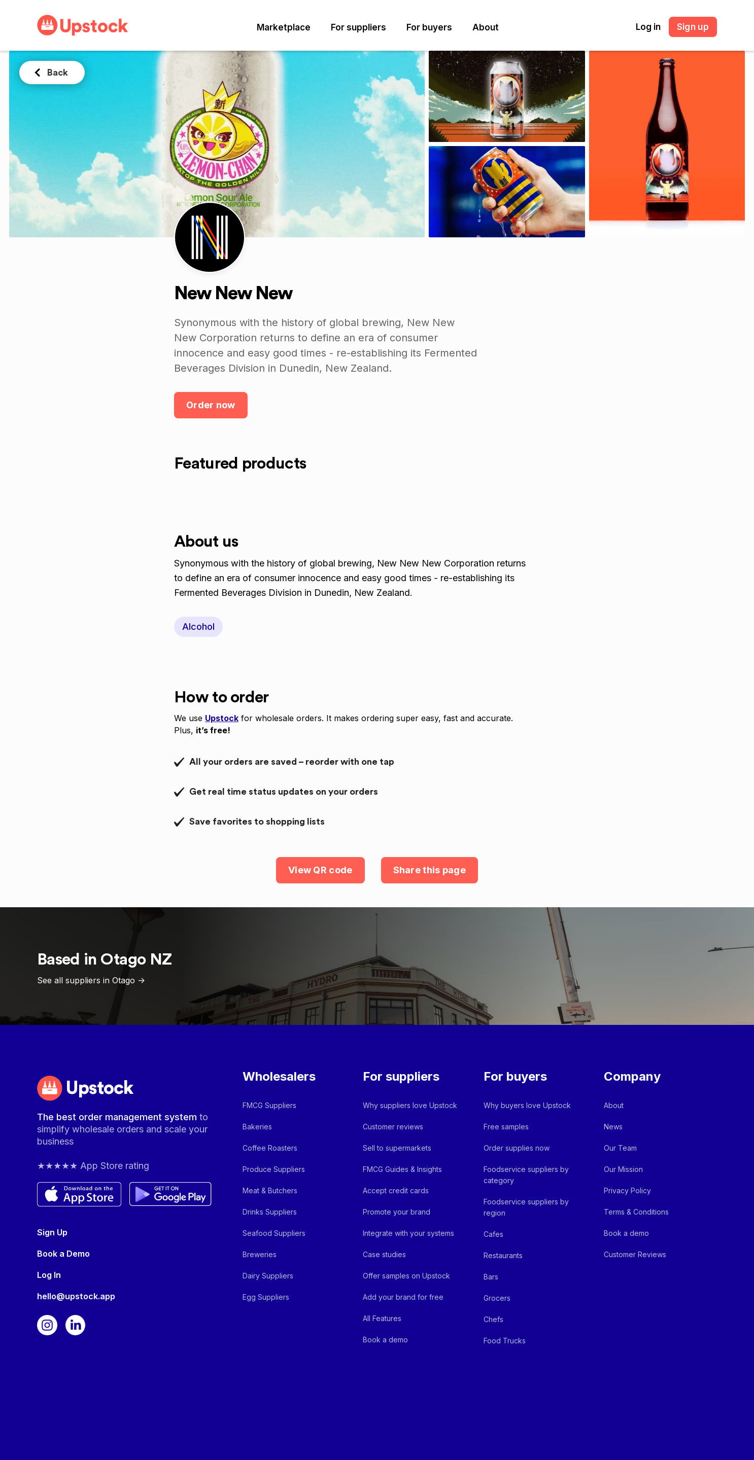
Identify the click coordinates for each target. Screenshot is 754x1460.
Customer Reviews (635, 1254)
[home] (82, 25)
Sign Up (52, 1232)
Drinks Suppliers (270, 1211)
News (613, 1126)
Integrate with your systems (408, 1233)
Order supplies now (517, 1148)
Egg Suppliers (266, 1297)
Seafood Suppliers (274, 1233)
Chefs (493, 1319)
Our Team (620, 1148)
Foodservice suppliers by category (526, 1175)
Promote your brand (396, 1211)
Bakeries (257, 1126)
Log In (49, 1275)
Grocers (497, 1298)
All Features (382, 1318)
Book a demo (385, 1339)
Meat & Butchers (270, 1190)
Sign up (693, 27)
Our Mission (623, 1169)
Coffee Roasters (270, 1148)
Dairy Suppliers (268, 1275)
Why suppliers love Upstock (410, 1105)
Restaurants (503, 1255)
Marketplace (284, 27)
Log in (648, 27)
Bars (491, 1276)
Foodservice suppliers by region (526, 1207)
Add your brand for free (403, 1297)
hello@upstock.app (76, 1296)
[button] (284, 27)
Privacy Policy (627, 1190)
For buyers (429, 27)
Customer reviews (393, 1126)
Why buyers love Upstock (527, 1105)
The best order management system (118, 1117)
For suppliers (358, 27)
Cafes (493, 1234)
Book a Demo (63, 1254)
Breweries (260, 1254)
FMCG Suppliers (269, 1105)
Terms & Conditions (636, 1211)
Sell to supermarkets (397, 1148)
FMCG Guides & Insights (402, 1169)
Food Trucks (505, 1340)
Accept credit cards (396, 1190)
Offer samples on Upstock (406, 1275)
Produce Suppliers (274, 1169)
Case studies (384, 1254)
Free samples (506, 1126)
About (485, 27)
